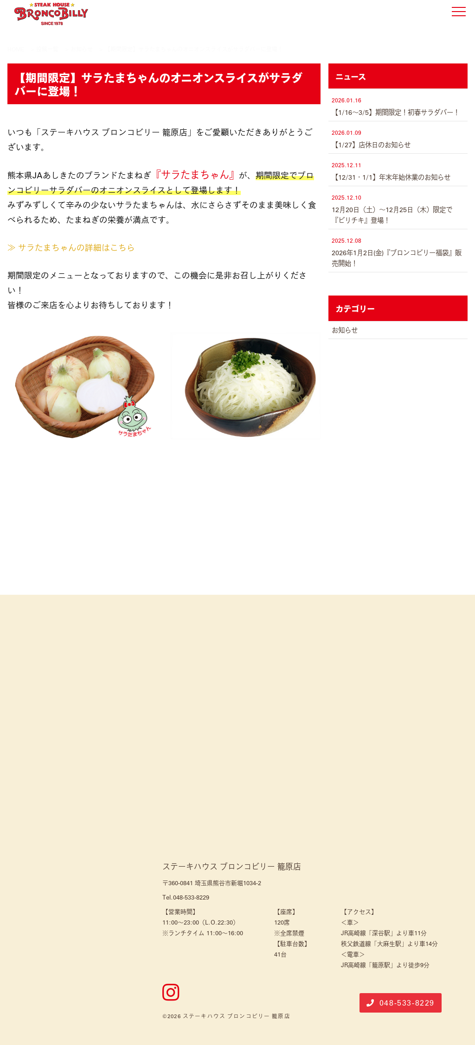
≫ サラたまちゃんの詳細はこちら (71, 247)
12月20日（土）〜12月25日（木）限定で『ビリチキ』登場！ (392, 214)
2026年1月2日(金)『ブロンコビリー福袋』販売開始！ (397, 257)
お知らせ (345, 330)
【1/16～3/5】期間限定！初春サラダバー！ (396, 112)
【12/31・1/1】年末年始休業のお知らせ (391, 177)
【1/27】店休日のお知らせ (371, 144)
